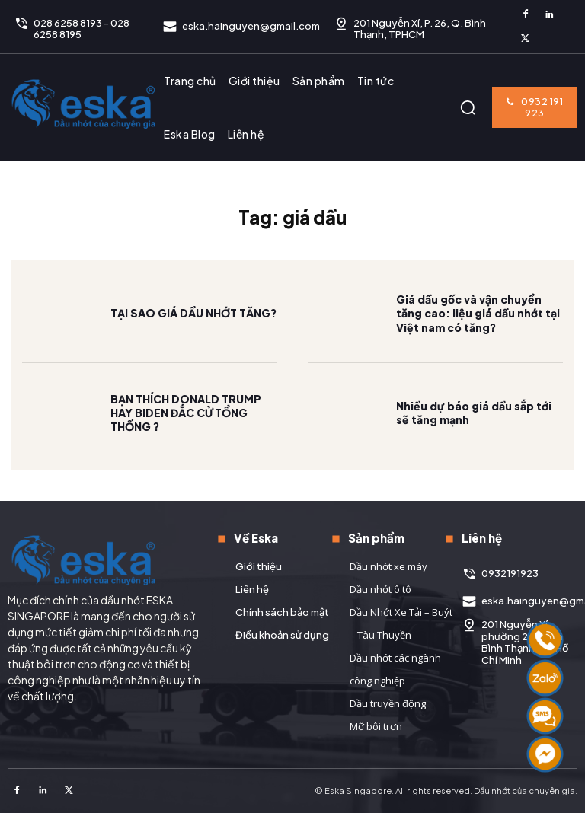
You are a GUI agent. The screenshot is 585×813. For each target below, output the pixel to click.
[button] (467, 107)
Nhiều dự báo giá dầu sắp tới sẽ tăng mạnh (473, 424)
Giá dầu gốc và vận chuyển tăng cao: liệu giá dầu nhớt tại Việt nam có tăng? (478, 325)
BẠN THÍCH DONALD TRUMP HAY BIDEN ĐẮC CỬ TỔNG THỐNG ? (185, 424)
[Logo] (84, 103)
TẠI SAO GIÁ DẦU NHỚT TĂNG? (193, 325)
